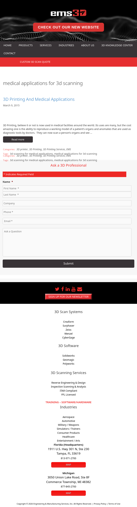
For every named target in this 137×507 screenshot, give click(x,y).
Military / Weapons (68, 424)
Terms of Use (114, 503)
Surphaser (68, 325)
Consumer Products (68, 432)
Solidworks (68, 355)
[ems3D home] (68, 13)
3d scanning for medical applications (31, 160)
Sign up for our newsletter (69, 296)
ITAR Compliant (68, 390)
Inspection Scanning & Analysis (68, 386)
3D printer (22, 149)
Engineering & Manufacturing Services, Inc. (53, 503)
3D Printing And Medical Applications (39, 99)
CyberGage (68, 337)
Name (8, 181)
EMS (68, 149)
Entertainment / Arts (68, 440)
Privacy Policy (100, 503)
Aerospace (68, 417)
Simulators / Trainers (68, 428)
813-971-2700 (68, 458)
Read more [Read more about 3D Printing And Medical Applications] (18, 139)
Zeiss (68, 329)
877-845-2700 (68, 486)
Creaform (68, 321)
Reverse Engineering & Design (68, 382)
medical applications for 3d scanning (75, 153)
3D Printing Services (54, 149)
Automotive (68, 421)
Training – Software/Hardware (68, 402)
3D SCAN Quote (35, 61)
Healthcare (68, 436)
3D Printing (35, 149)
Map (68, 464)
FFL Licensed (68, 394)
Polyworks (68, 363)
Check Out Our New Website (68, 27)
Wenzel (68, 333)
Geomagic (68, 359)
